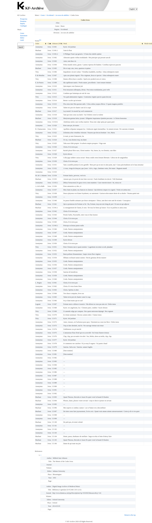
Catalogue (23, 26)
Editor (22, 38)
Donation (23, 21)
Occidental (50, 15)
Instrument (23, 36)
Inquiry (22, 23)
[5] (40, 40)
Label (22, 40)
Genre (22, 33)
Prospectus (23, 19)
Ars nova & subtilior (62, 15)
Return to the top (130, 515)
